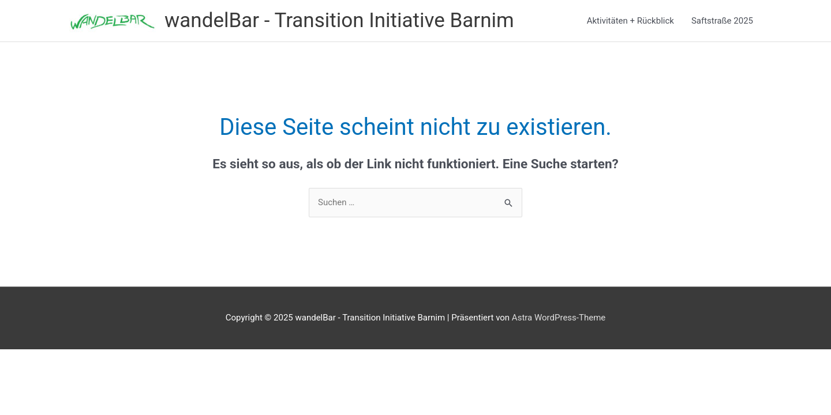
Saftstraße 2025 (722, 21)
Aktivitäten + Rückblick (630, 21)
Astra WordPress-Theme (558, 317)
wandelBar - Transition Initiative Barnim (339, 20)
